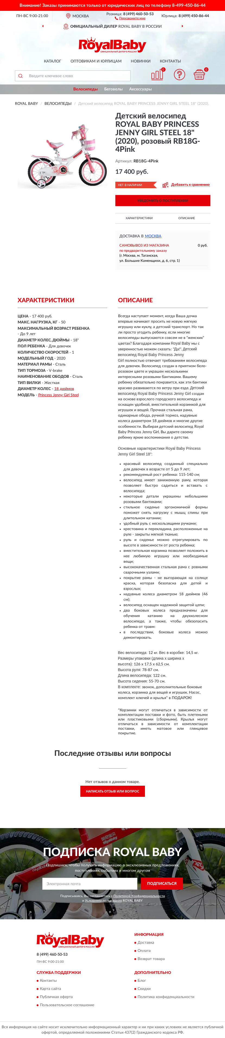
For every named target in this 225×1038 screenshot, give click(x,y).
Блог (142, 981)
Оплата (144, 951)
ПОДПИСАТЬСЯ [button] (162, 884)
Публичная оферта (56, 997)
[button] (130, 18)
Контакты (170, 61)
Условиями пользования (103, 900)
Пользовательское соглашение (67, 1005)
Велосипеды (85, 89)
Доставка (146, 943)
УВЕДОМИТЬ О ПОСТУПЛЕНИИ (162, 200)
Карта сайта (50, 989)
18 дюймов (64, 389)
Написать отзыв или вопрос (112, 791)
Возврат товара (151, 959)
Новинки (141, 61)
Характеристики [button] (139, 218)
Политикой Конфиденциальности (139, 896)
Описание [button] (186, 218)
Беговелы (113, 89)
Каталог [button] (52, 61)
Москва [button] (153, 236)
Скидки (144, 989)
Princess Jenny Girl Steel (58, 395)
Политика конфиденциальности (166, 997)
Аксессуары (140, 89)
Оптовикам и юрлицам (96, 61)
